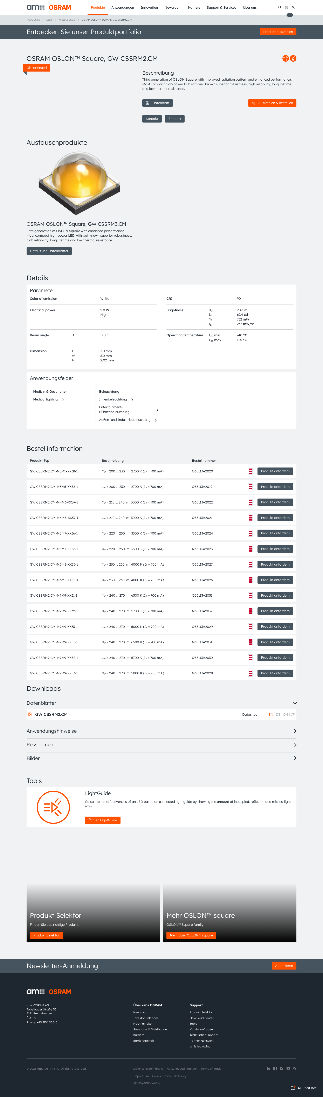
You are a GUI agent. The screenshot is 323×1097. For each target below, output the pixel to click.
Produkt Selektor (46, 935)
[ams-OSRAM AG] (49, 7)
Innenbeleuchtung (113, 399)
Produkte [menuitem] (98, 7)
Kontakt (152, 119)
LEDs (49, 19)
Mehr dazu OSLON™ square (191, 935)
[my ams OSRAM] (293, 7)
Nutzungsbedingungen (182, 1068)
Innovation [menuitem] (149, 7)
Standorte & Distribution (150, 1029)
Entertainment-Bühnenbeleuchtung (114, 409)
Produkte (33, 19)
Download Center (201, 1018)
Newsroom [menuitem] (173, 7)
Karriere (138, 1035)
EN (271, 714)
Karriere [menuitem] (194, 7)
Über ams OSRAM (147, 1005)
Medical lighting (45, 399)
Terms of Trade (211, 1068)
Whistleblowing (200, 1046)
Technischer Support (204, 1035)
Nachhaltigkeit (143, 1023)
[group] (79, 203)
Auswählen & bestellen (272, 103)
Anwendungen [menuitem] (122, 7)
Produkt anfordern (275, 471)
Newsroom (140, 1012)
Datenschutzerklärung (148, 1068)
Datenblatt (157, 103)
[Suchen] (280, 7)
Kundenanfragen (201, 1029)
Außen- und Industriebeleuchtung (125, 420)
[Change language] (286, 7)
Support (175, 119)
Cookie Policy (161, 1076)
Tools (193, 1023)
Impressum (141, 1076)
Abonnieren (284, 966)
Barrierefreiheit (143, 1041)
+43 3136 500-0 (47, 1022)
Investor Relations (145, 1018)
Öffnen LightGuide (103, 820)
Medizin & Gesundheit (50, 391)
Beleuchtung (109, 391)
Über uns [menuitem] (250, 7)
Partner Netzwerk (202, 1041)
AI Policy (180, 1076)
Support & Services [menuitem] (221, 7)
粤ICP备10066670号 (146, 1083)
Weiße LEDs (67, 19)
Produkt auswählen (278, 32)
